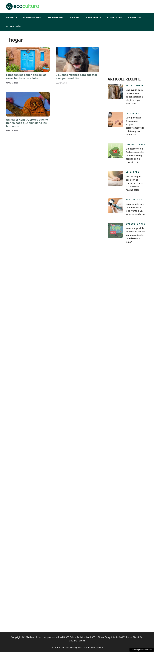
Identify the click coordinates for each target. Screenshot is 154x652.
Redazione (97, 647)
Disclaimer (84, 647)
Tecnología (13, 26)
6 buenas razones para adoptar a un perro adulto (76, 76)
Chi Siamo (56, 647)
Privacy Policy (70, 647)
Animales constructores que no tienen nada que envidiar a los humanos (27, 123)
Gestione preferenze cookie (141, 649)
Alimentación (32, 17)
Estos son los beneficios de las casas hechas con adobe (26, 76)
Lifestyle (11, 17)
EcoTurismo (135, 17)
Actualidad (114, 17)
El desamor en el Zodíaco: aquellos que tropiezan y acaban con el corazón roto (135, 155)
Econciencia (93, 17)
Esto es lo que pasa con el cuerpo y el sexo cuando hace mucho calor (134, 183)
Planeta (74, 17)
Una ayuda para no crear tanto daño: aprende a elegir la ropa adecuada (134, 96)
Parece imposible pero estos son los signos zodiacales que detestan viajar (135, 235)
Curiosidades (55, 17)
